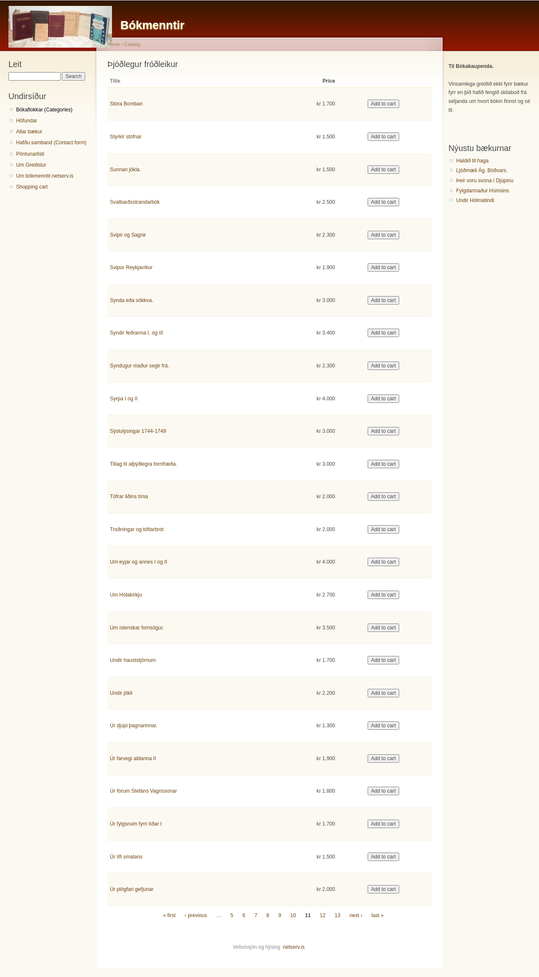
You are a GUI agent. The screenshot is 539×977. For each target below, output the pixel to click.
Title (115, 81)
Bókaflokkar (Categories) (44, 110)
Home (113, 44)
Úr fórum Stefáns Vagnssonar (143, 791)
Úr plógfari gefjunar (131, 889)
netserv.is (293, 947)
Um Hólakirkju (126, 595)
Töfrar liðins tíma (129, 496)
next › (356, 915)
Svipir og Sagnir (128, 235)
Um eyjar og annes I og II (138, 562)
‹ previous (196, 915)
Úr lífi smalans (126, 857)
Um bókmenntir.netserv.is (44, 176)
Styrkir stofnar (125, 137)
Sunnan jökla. (125, 170)
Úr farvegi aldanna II (133, 758)
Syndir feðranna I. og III (136, 333)
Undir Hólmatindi (475, 200)
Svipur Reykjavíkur (131, 267)
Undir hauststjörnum (133, 660)
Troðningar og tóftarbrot (136, 529)
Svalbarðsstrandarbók (135, 202)
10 (293, 915)
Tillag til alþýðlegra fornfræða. (143, 464)
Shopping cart (32, 187)
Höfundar (26, 121)
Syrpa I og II (124, 399)
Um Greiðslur (31, 165)
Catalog (132, 44)
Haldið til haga (472, 161)
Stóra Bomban (126, 104)
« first (169, 915)
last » (377, 915)
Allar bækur (29, 132)
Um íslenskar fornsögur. (137, 628)
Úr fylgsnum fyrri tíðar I (136, 824)
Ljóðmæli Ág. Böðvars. (481, 170)
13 (338, 915)
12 (323, 915)
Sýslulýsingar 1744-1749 (138, 431)
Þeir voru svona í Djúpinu (484, 181)
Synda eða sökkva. (131, 300)
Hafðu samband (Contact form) (51, 143)
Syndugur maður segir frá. (139, 366)
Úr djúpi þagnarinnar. (133, 726)
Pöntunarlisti (30, 154)
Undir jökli (121, 693)
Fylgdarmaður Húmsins (482, 191)
